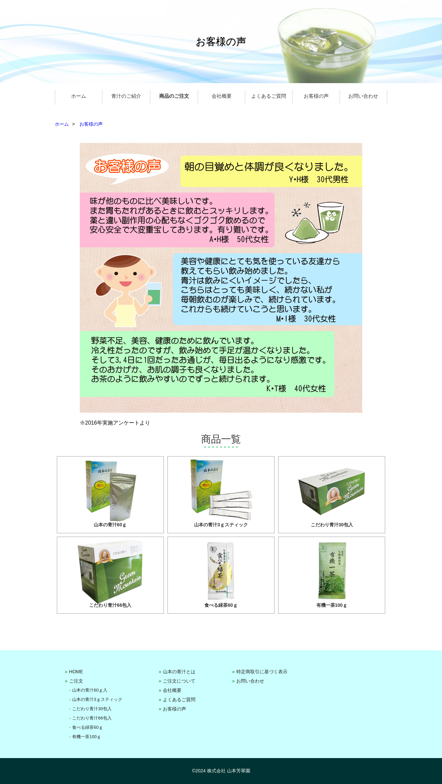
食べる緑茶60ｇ (87, 727)
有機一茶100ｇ (86, 736)
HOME (76, 671)
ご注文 (76, 681)
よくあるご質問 (268, 96)
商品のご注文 (174, 96)
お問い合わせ (363, 96)
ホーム (78, 96)
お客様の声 (316, 96)
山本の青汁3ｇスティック (97, 699)
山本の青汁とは (179, 671)
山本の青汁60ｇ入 (89, 690)
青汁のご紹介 (126, 96)
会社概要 (222, 96)
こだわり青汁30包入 (91, 708)
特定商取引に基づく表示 (261, 671)
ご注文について (179, 681)
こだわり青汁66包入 (91, 718)
